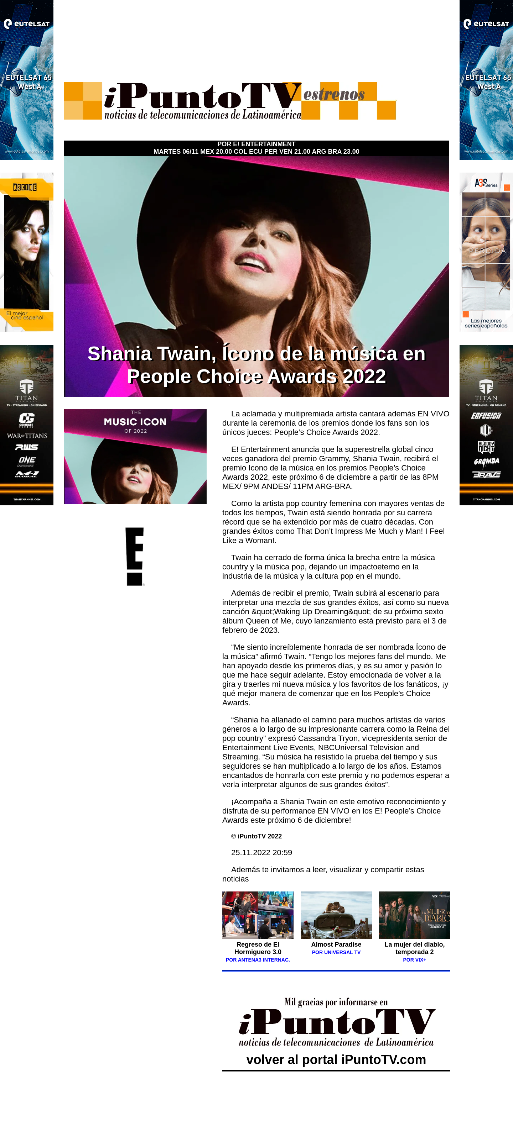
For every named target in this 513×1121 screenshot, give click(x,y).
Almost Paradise (336, 944)
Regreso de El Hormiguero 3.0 (257, 948)
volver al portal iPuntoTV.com (336, 1052)
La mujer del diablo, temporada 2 (414, 948)
